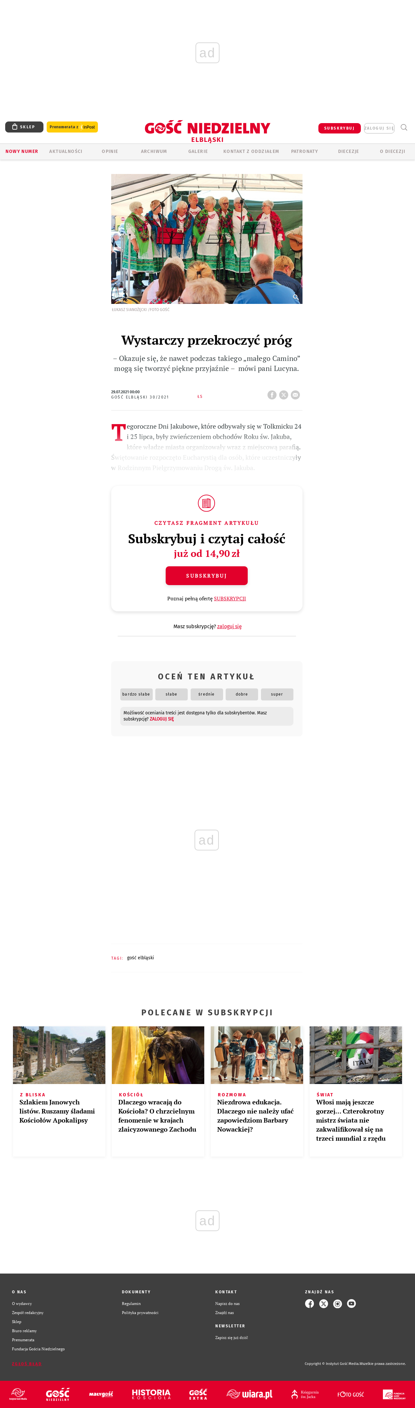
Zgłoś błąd (27, 1364)
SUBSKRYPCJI (230, 598)
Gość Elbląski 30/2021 (140, 397)
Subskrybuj (206, 575)
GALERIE (198, 151)
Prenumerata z (72, 127)
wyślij (296, 393)
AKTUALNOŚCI (65, 151)
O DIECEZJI (392, 151)
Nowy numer (22, 151)
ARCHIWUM (154, 151)
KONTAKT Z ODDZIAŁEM (251, 151)
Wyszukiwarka (404, 127)
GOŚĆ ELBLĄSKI (140, 958)
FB (273, 393)
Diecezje (348, 151)
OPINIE (110, 151)
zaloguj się (379, 128)
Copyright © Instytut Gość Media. (332, 1364)
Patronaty (304, 151)
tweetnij (285, 393)
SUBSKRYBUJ (339, 128)
